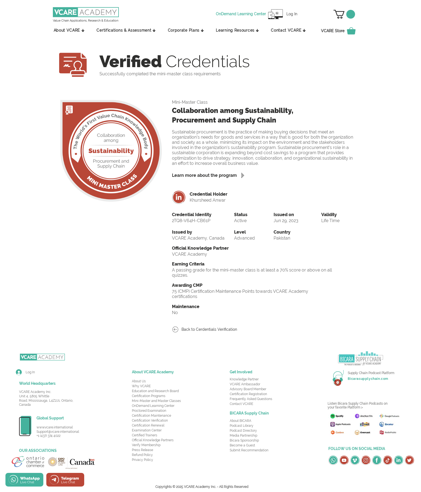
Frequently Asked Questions (251, 399)
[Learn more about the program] (210, 175)
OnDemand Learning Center (153, 406)
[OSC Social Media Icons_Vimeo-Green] (355, 460)
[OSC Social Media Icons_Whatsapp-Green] (333, 460)
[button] (344, 14)
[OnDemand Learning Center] (242, 14)
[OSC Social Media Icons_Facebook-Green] (376, 460)
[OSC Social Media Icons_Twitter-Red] (409, 460)
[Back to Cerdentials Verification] (207, 329)
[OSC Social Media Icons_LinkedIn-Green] (398, 460)
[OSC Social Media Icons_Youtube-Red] (344, 460)
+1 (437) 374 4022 (48, 436)
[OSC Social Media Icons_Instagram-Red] (366, 460)
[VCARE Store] (341, 31)
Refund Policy (142, 455)
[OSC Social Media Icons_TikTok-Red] (387, 460)
